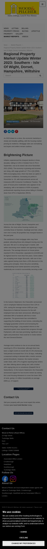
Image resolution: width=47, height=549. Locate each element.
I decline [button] (23, 538)
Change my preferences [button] (24, 543)
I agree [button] (23, 532)
